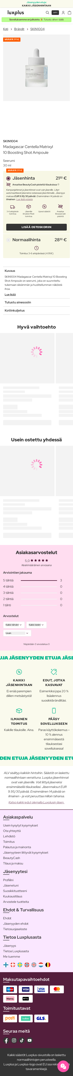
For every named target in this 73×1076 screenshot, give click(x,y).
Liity (55, 12)
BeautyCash (11, 858)
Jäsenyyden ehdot (15, 924)
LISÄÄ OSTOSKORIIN (37, 227)
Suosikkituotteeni (15, 891)
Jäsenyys (9, 946)
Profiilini (8, 880)
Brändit (19, 29)
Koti (5, 29)
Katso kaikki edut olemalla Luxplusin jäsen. (36, 802)
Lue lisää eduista (24, 199)
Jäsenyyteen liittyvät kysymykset (25, 852)
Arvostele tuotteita (16, 902)
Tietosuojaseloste (15, 929)
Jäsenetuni (10, 885)
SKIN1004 (37, 29)
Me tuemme (11, 957)
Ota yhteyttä (12, 831)
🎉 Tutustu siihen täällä (36, 19)
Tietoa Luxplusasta (16, 951)
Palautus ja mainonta (17, 847)
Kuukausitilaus (12, 896)
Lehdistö (9, 836)
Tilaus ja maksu (13, 863)
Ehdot (7, 918)
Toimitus (9, 842)
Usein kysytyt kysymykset (20, 825)
